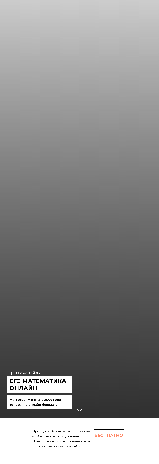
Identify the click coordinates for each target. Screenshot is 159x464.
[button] (108, 435)
